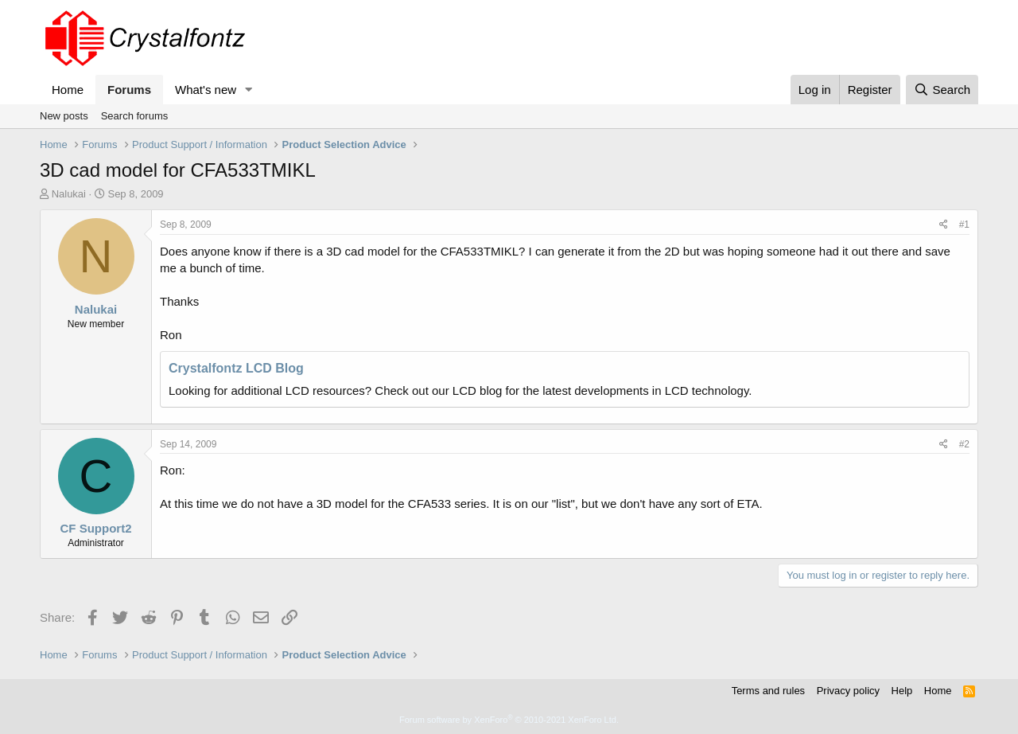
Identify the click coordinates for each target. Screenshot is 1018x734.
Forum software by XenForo (509, 719)
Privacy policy (848, 691)
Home (68, 89)
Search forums (135, 116)
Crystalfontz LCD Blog (236, 368)
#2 (964, 444)
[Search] (942, 89)
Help (902, 691)
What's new (205, 89)
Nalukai (69, 194)
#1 (964, 224)
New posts (64, 116)
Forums (129, 89)
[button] (249, 89)
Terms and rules (768, 691)
